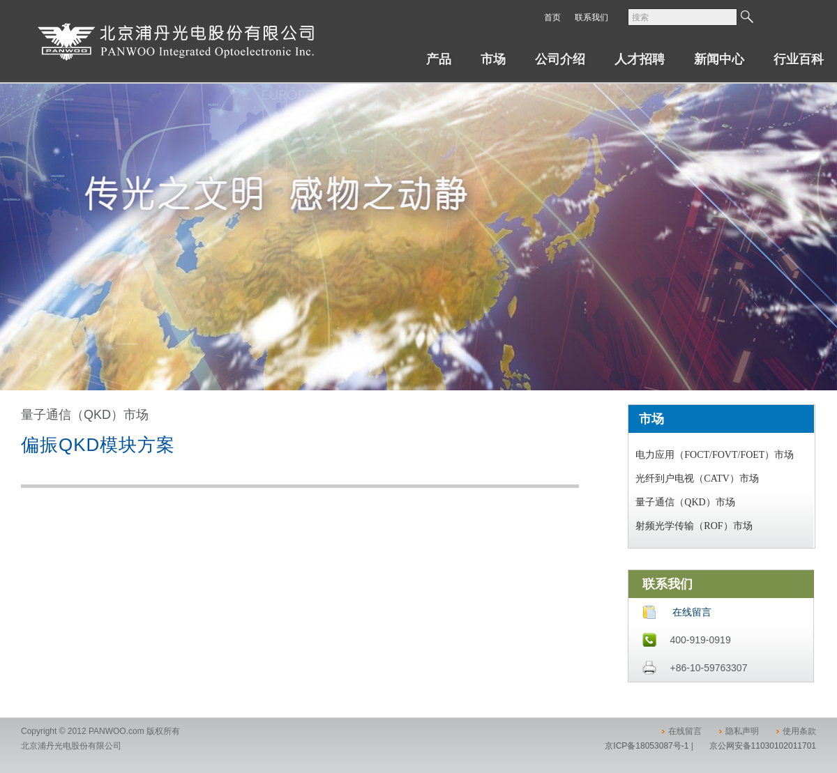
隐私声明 (742, 731)
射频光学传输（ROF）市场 (693, 526)
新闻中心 (719, 59)
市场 (493, 59)
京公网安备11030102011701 (762, 746)
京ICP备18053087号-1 (646, 746)
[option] (418, 237)
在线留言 (691, 612)
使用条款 (799, 731)
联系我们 (591, 17)
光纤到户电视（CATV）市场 (697, 478)
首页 (552, 17)
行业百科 (799, 59)
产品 (438, 59)
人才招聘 (639, 59)
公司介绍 (560, 59)
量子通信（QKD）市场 (684, 502)
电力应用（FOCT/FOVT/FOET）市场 (714, 455)
